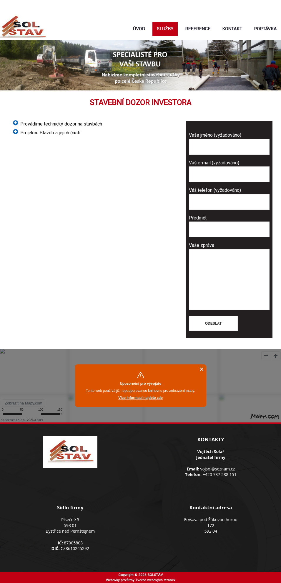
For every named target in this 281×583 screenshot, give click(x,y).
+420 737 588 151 (220, 474)
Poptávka (265, 29)
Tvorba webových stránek (155, 580)
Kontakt (232, 29)
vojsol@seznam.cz (162, 11)
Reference (197, 29)
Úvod (139, 29)
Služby (165, 29)
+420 (161, 4)
